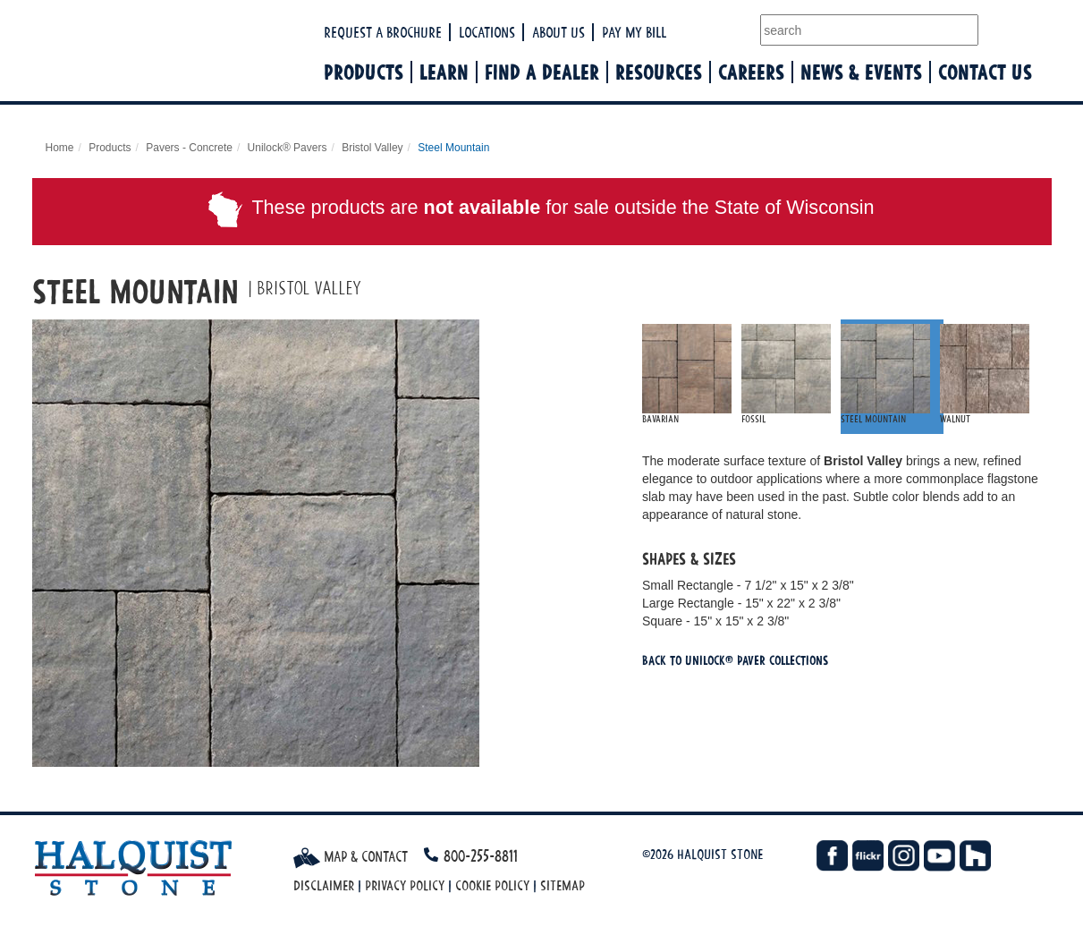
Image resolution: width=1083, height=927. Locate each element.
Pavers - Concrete (189, 147)
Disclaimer (323, 885)
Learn (444, 72)
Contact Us (985, 72)
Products (363, 72)
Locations (487, 32)
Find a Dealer (542, 72)
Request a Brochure (383, 32)
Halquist (226, 68)
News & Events (861, 72)
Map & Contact (350, 856)
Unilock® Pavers (287, 147)
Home (60, 147)
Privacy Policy (404, 885)
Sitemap (562, 885)
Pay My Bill (634, 32)
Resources (658, 72)
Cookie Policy (492, 885)
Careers (751, 72)
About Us (558, 32)
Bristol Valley (372, 147)
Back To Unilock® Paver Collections (735, 660)
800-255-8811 (481, 855)
